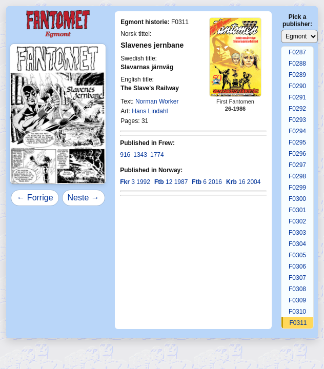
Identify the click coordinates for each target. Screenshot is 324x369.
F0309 (297, 300)
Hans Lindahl (150, 111)
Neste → (83, 197)
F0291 (297, 97)
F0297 (297, 165)
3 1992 (135, 182)
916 (125, 154)
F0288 (297, 63)
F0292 (297, 108)
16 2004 (243, 182)
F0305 (297, 255)
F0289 (297, 74)
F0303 (297, 232)
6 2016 (207, 182)
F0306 (297, 266)
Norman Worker (156, 101)
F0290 (297, 86)
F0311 (298, 322)
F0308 (297, 289)
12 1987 (171, 182)
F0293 (297, 120)
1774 (157, 154)
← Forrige (34, 197)
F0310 (297, 311)
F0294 (297, 131)
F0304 (297, 244)
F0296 (297, 153)
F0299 (297, 187)
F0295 (297, 142)
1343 (140, 154)
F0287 (297, 52)
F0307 (297, 277)
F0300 (297, 198)
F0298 (297, 176)
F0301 (297, 210)
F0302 (297, 221)
